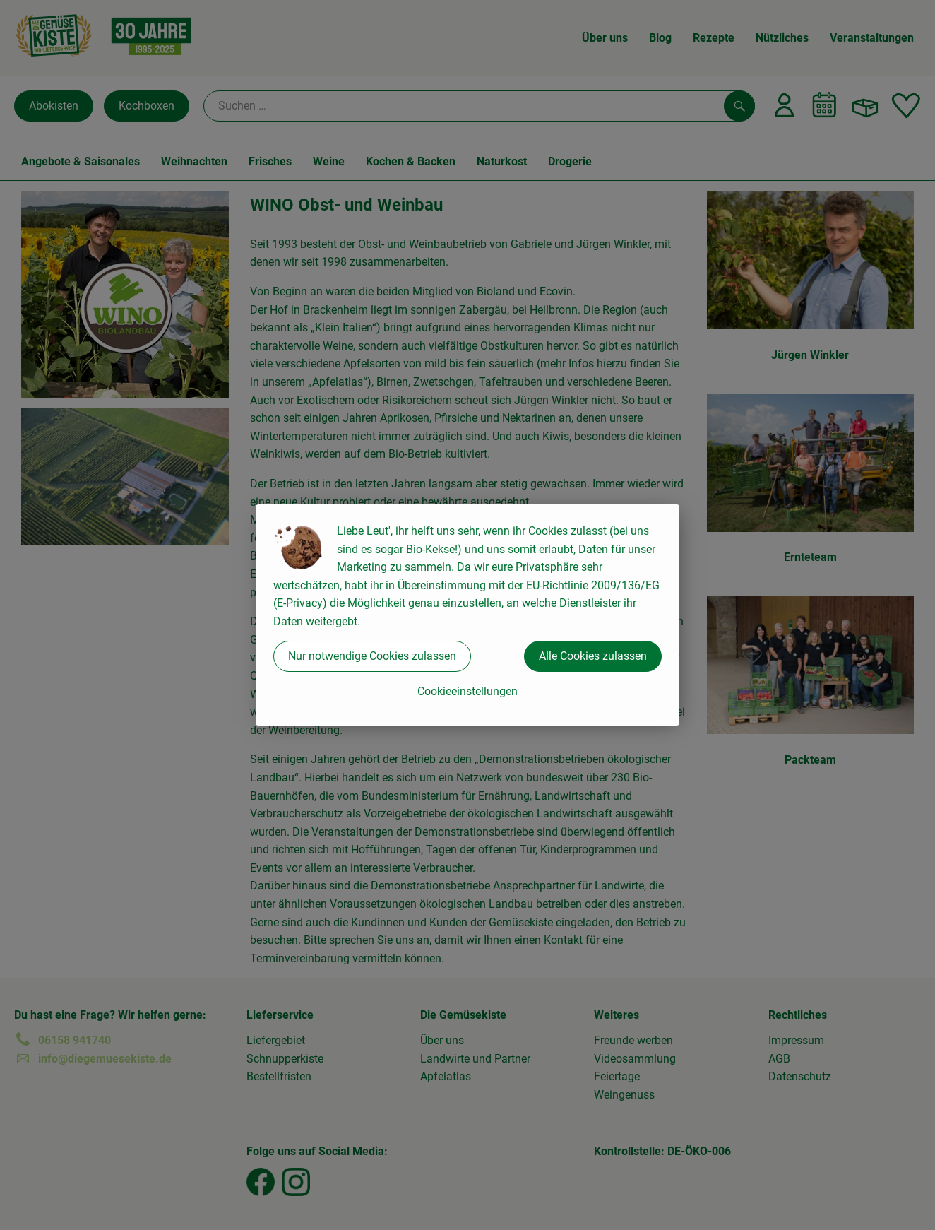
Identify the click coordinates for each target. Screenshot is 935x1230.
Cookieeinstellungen (467, 691)
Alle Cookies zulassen (593, 656)
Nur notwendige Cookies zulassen (372, 656)
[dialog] (467, 615)
